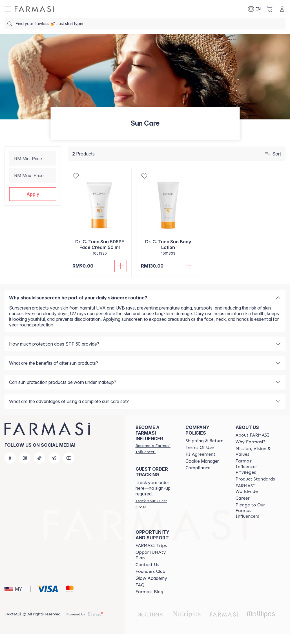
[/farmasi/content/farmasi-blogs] (149, 592)
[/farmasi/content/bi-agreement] (200, 454)
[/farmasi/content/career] (243, 498)
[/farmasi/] (34, 9)
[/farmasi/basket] (269, 9)
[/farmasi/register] (155, 448)
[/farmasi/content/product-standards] (255, 479)
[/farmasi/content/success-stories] (150, 571)
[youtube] (68, 458)
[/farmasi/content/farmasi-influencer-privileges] (255, 466)
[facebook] (10, 458)
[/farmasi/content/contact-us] (147, 565)
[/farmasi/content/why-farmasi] (251, 442)
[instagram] (24, 458)
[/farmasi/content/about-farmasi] (252, 435)
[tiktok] (39, 458)
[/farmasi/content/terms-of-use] (199, 447)
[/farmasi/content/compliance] (197, 468)
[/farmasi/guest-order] (155, 504)
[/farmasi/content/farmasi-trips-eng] (151, 545)
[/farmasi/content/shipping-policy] (204, 441)
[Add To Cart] (120, 266)
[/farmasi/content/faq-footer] (140, 585)
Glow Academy (151, 578)
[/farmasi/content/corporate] (255, 488)
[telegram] (54, 458)
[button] (32, 194)
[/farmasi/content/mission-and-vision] (255, 451)
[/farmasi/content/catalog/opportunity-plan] (155, 555)
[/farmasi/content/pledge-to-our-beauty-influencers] (255, 510)
